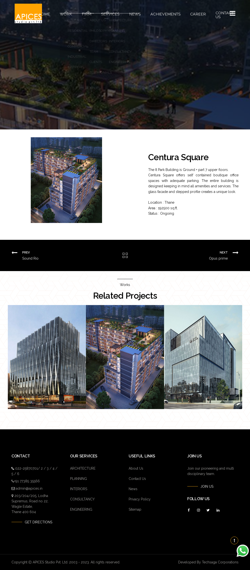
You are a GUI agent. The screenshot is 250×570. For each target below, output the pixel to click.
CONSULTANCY (82, 499)
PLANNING (78, 479)
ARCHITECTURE (82, 468)
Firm (90, 13)
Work (70, 13)
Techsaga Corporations (220, 562)
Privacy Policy (140, 499)
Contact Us (215, 13)
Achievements (161, 13)
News (134, 13)
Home (51, 13)
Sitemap (135, 509)
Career (190, 13)
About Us (136, 468)
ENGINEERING (81, 509)
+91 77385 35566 (27, 481)
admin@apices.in (29, 488)
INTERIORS (78, 489)
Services (111, 13)
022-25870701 (26, 468)
